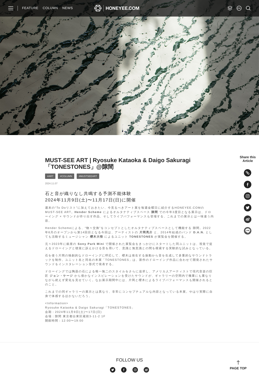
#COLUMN (66, 176)
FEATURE (30, 8)
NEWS (67, 8)
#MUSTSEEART (88, 176)
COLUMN (50, 8)
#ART (50, 176)
